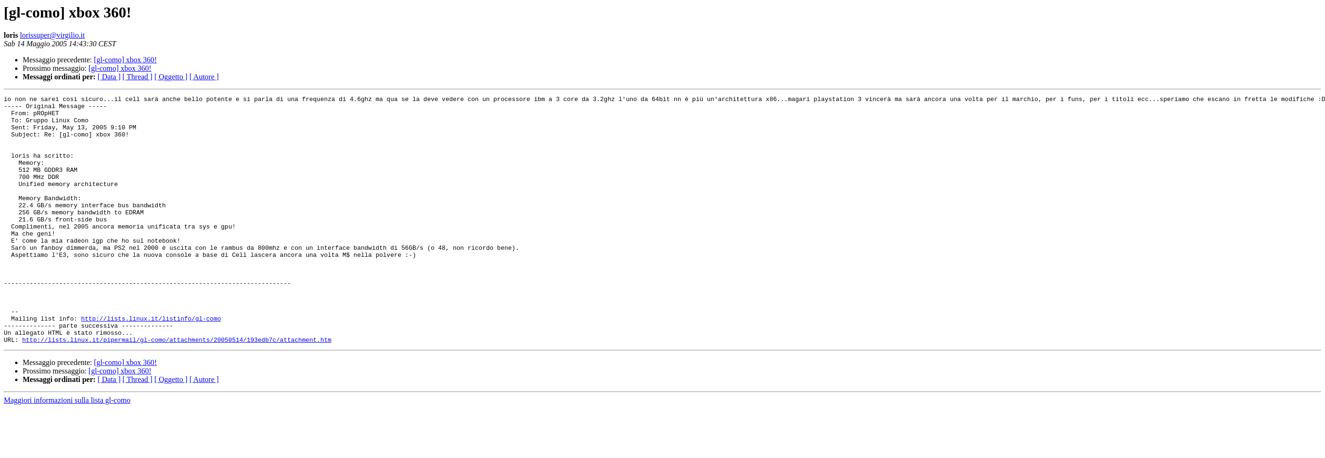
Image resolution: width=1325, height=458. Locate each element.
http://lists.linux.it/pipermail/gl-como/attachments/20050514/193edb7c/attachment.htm (176, 389)
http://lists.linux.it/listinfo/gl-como (151, 363)
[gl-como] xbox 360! (125, 60)
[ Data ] (109, 77)
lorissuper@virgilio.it (52, 35)
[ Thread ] (138, 77)
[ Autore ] (203, 77)
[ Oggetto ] (170, 77)
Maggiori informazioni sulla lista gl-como (67, 450)
